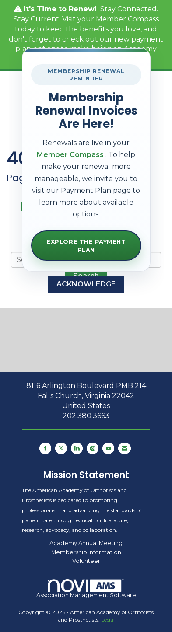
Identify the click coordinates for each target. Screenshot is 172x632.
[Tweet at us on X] (61, 448)
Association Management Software (86, 588)
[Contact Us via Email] (124, 448)
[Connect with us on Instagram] (92, 448)
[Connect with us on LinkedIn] (77, 448)
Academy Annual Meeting (86, 542)
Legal (108, 619)
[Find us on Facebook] (45, 448)
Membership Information (86, 551)
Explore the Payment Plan (86, 245)
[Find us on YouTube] (108, 448)
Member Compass (127, 19)
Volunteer (86, 560)
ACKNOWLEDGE (86, 284)
